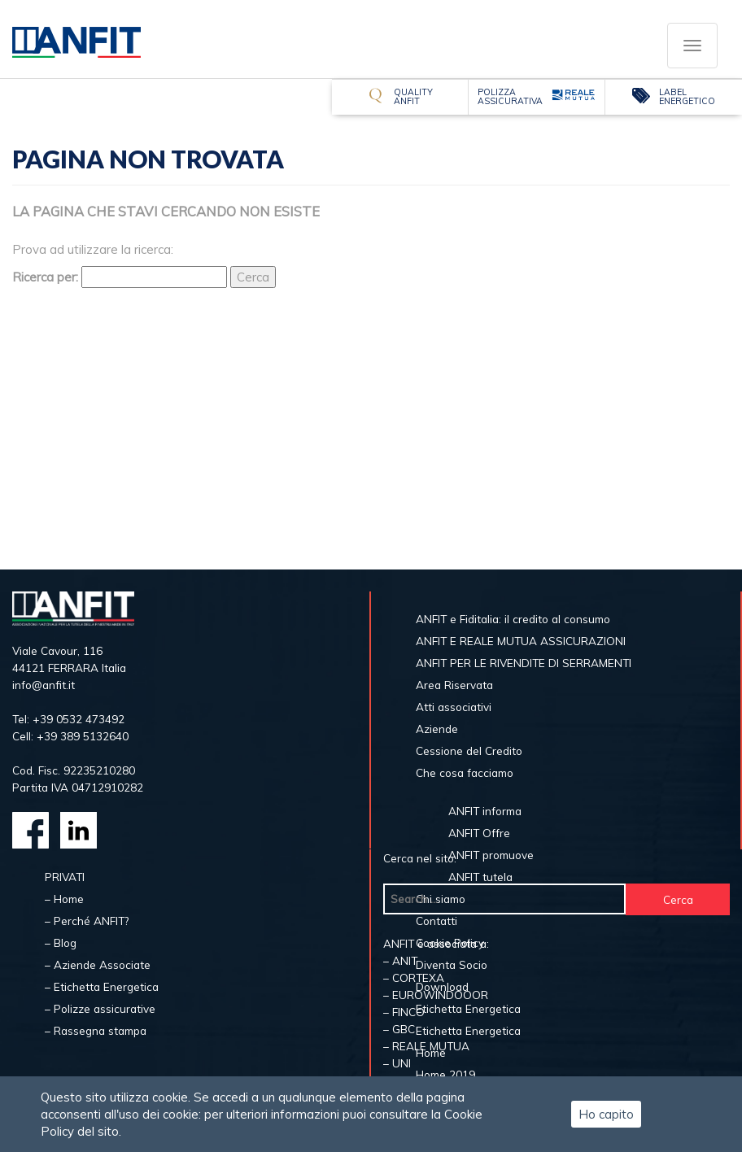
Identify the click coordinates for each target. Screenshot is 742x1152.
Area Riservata (454, 685)
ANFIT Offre (479, 833)
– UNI (397, 1063)
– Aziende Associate (98, 964)
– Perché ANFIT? (87, 920)
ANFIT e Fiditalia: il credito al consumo (513, 619)
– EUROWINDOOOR (435, 994)
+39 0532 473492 (78, 719)
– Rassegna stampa (95, 1030)
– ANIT (400, 960)
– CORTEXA (413, 977)
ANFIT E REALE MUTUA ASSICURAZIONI (521, 641)
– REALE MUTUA (426, 1046)
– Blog (60, 942)
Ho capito (606, 1114)
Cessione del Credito (469, 750)
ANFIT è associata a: (436, 943)
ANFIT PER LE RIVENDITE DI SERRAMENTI (523, 663)
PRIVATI (65, 877)
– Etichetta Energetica (102, 986)
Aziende (437, 728)
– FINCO (404, 1012)
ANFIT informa (485, 811)
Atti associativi (453, 706)
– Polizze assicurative (100, 1008)
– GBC (399, 1029)
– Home (64, 898)
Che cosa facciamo (464, 772)
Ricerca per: (45, 277)
